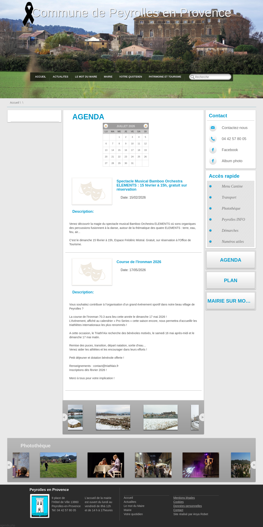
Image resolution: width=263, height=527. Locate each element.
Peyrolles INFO (233, 219)
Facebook (230, 150)
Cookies (178, 501)
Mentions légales (184, 497)
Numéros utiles (233, 242)
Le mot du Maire (86, 76)
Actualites (60, 76)
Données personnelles (187, 506)
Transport (229, 197)
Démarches (230, 230)
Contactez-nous (235, 128)
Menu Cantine (232, 186)
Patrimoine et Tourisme (165, 76)
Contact (178, 510)
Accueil (40, 76)
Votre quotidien (130, 76)
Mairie (108, 76)
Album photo (232, 161)
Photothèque (231, 208)
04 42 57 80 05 (234, 139)
